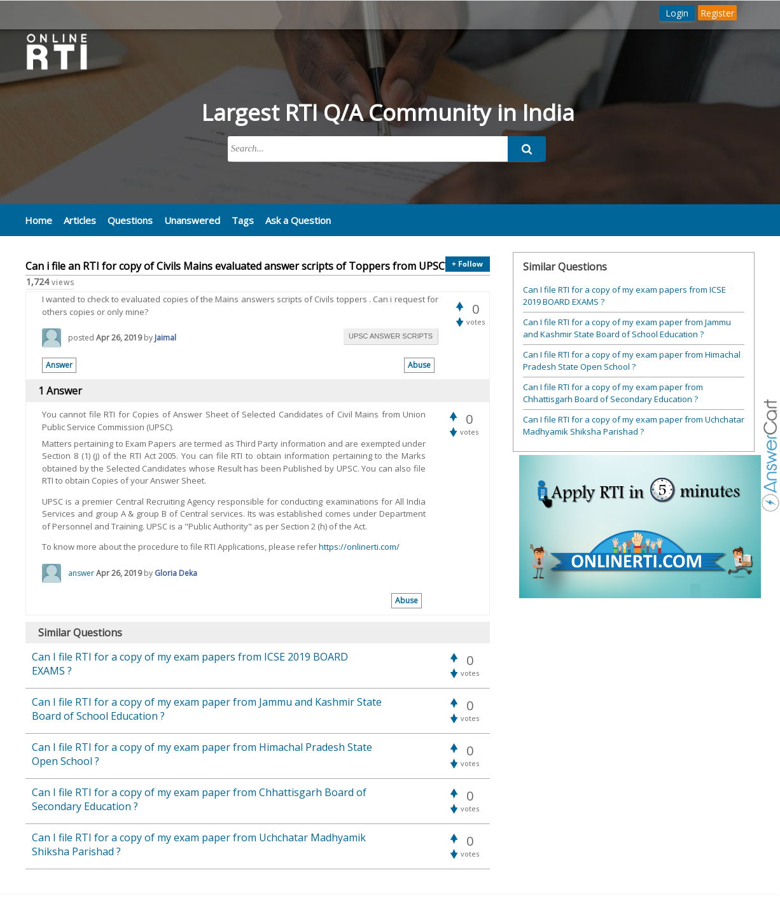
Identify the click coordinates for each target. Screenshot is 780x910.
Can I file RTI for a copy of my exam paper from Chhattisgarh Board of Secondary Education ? (613, 393)
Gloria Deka (176, 573)
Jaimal (165, 337)
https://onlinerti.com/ (359, 546)
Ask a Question (298, 220)
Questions (130, 220)
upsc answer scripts (391, 336)
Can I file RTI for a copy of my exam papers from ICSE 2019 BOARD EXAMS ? (624, 296)
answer (81, 573)
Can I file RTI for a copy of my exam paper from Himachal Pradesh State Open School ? (632, 361)
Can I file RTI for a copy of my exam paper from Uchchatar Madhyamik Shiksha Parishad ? (633, 426)
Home (38, 220)
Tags (243, 220)
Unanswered (192, 220)
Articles (80, 220)
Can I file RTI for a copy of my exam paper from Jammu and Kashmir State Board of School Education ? (627, 328)
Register (717, 13)
